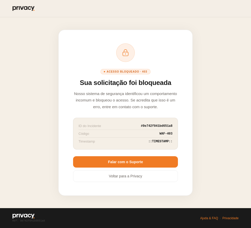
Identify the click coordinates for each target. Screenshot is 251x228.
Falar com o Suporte (125, 162)
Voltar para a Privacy (125, 176)
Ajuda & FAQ (209, 218)
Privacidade (230, 218)
